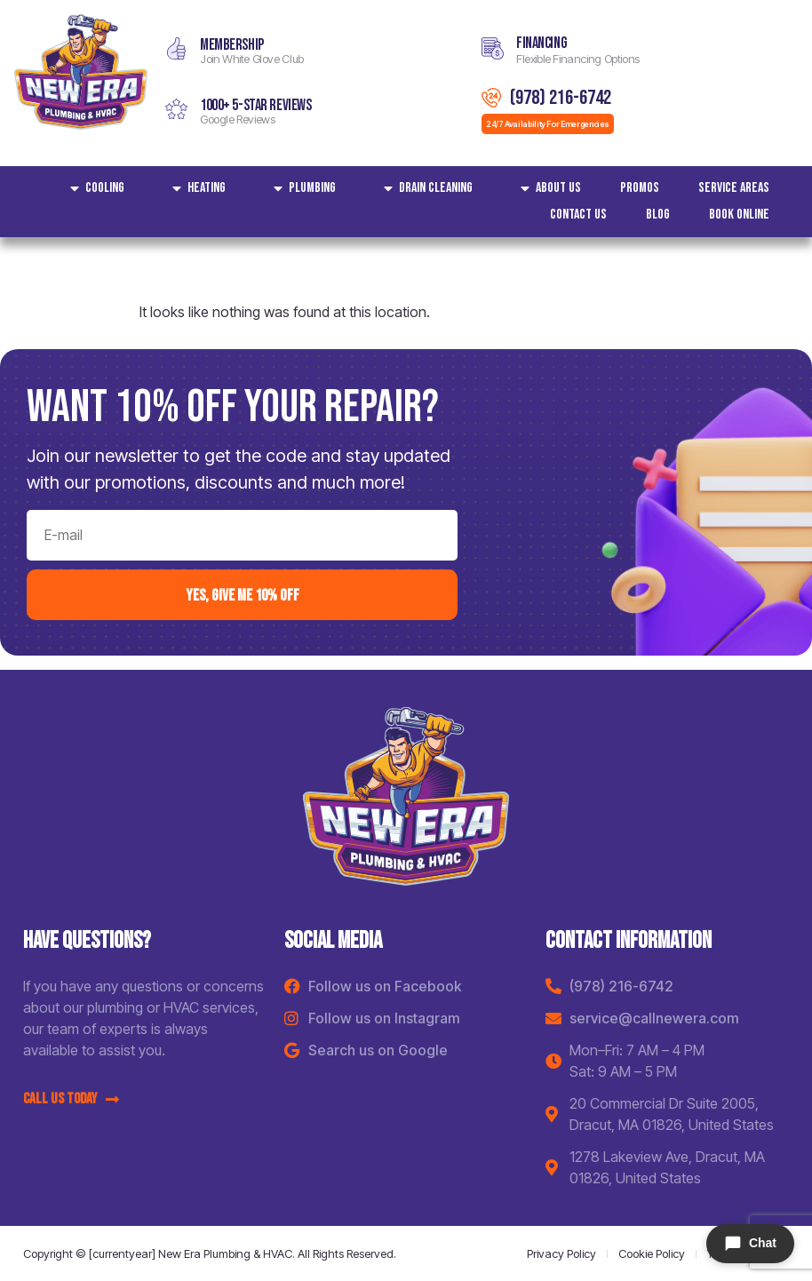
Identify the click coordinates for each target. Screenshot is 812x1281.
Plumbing (300, 188)
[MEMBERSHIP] (176, 48)
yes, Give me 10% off (242, 594)
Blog (658, 214)
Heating (194, 188)
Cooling (92, 188)
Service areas (733, 187)
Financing (541, 43)
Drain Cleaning (424, 188)
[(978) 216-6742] (491, 97)
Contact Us (578, 214)
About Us (546, 188)
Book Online (739, 214)
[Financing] (493, 48)
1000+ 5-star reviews (256, 105)
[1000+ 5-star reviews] (176, 109)
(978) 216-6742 (560, 97)
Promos (639, 187)
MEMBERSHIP (232, 45)
